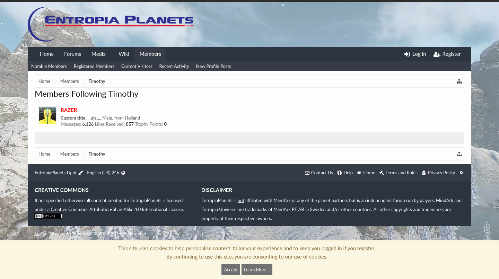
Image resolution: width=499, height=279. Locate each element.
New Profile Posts (213, 66)
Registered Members (94, 66)
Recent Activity (174, 66)
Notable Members (49, 66)
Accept (231, 269)
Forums (72, 54)
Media (98, 54)
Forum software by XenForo (91, 233)
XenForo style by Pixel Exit (177, 233)
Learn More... (257, 269)
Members (150, 54)
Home (47, 54)
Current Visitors (136, 66)
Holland (132, 118)
